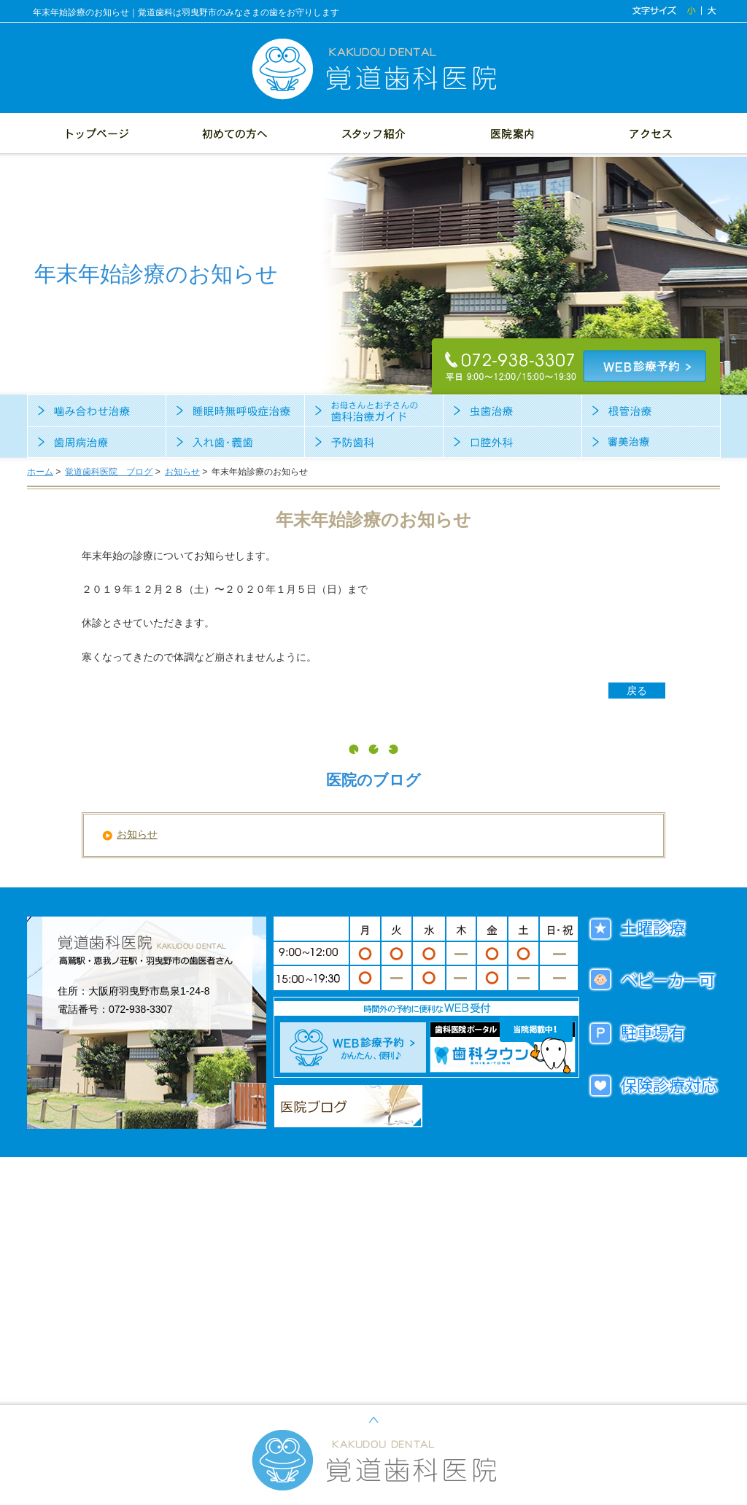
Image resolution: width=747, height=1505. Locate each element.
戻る (637, 690)
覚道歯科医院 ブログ (108, 472)
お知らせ (182, 472)
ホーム (40, 472)
